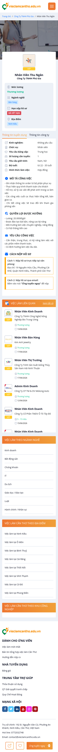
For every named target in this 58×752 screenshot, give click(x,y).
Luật (7, 501)
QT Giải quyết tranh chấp (14, 689)
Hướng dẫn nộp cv (11, 657)
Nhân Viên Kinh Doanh (28, 311)
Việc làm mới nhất (11, 646)
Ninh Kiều (13, 124)
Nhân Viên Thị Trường (28, 360)
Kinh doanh (10, 450)
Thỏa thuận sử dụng (12, 684)
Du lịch (8, 484)
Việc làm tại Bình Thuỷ (16, 550)
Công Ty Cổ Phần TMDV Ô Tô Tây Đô (33, 413)
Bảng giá (6, 670)
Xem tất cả (48, 303)
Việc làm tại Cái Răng (15, 559)
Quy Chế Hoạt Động (12, 694)
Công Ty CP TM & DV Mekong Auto (32, 390)
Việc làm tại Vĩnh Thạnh (16, 575)
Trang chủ (6, 16)
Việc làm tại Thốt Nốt (15, 567)
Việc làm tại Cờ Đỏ (14, 584)
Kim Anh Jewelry (23, 342)
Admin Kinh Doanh (26, 386)
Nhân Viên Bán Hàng (27, 337)
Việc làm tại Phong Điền (16, 592)
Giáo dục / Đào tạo (14, 492)
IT (5, 475)
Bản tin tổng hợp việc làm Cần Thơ (19, 651)
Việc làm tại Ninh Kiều (15, 533)
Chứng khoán (11, 467)
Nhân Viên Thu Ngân (29, 76)
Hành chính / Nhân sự (16, 509)
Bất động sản (11, 458)
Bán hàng (13, 102)
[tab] (14, 135)
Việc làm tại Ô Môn (14, 542)
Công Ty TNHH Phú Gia (24, 16)
